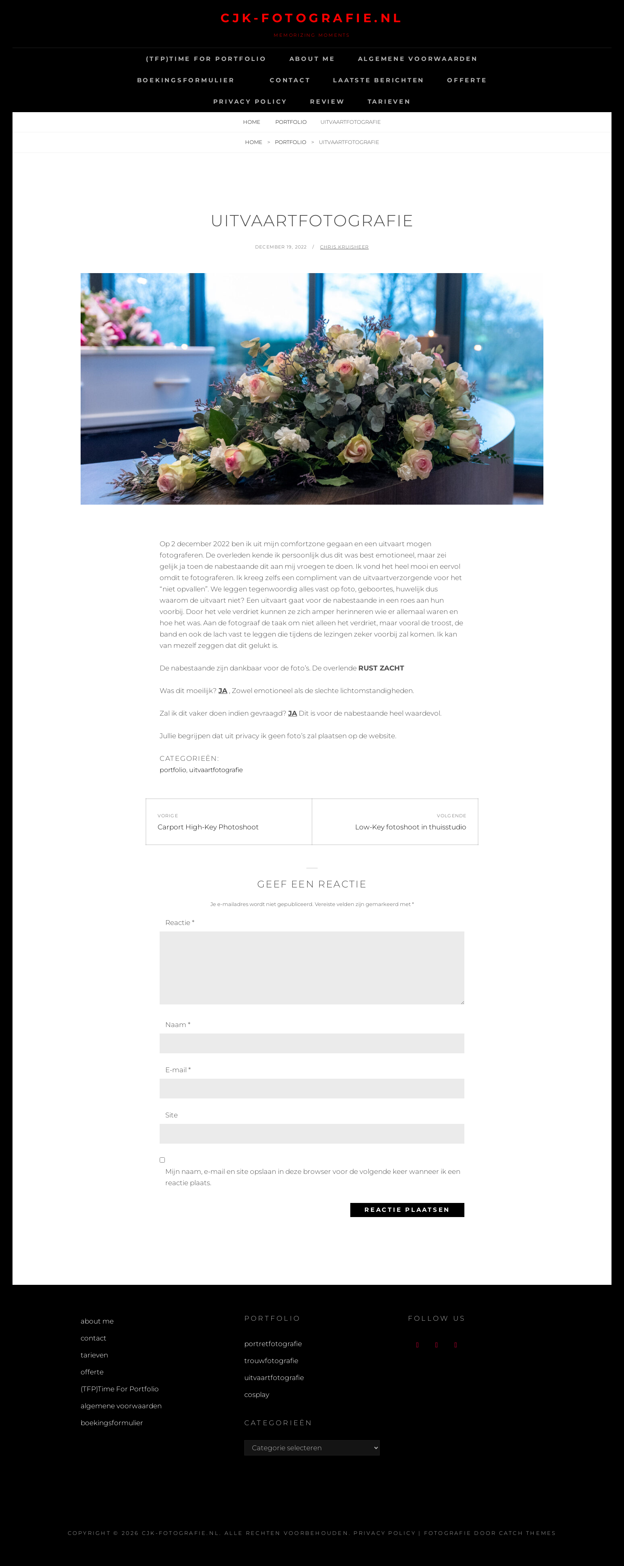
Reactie (179, 923)
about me (312, 59)
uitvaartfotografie (216, 770)
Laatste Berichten (378, 80)
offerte (467, 80)
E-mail (178, 1070)
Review (327, 101)
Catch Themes (528, 1533)
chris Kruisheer (344, 247)
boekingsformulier (186, 80)
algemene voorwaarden (418, 59)
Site (171, 1115)
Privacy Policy (250, 101)
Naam (177, 1025)
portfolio (291, 122)
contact (290, 80)
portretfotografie (273, 1344)
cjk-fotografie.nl (312, 17)
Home (252, 122)
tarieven (389, 101)
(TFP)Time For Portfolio (206, 59)
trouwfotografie (271, 1361)
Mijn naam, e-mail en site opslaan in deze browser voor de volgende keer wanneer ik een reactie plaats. (312, 1177)
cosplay (256, 1395)
